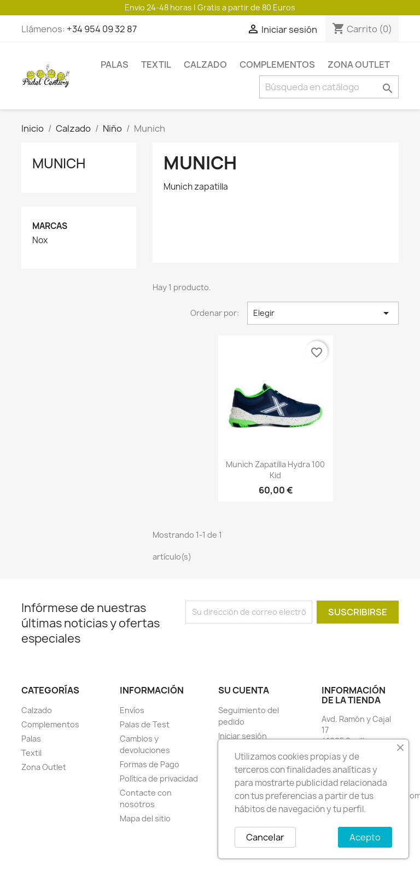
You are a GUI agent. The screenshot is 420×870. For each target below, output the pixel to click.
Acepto (365, 837)
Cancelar (265, 837)
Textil (156, 64)
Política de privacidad (159, 778)
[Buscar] (329, 86)
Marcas (49, 226)
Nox (40, 240)
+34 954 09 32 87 (102, 29)
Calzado (205, 64)
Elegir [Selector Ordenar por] (323, 313)
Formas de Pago (149, 764)
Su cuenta (243, 690)
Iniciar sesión (242, 736)
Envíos (132, 710)
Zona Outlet (359, 64)
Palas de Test (145, 724)
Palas (115, 64)
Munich (58, 163)
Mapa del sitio (145, 818)
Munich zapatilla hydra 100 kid (275, 469)
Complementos (277, 64)
